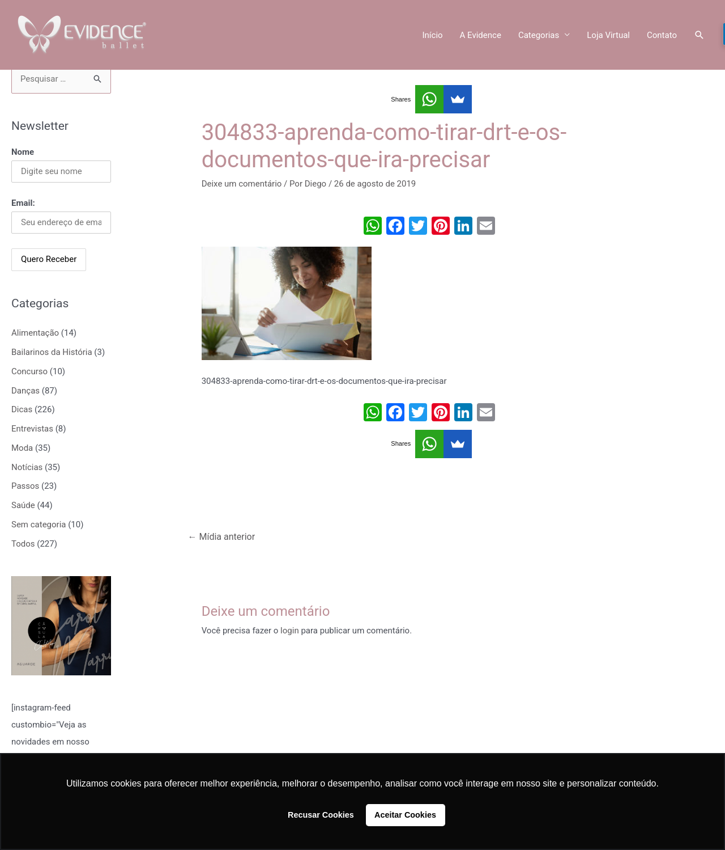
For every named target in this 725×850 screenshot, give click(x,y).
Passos (25, 486)
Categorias (538, 35)
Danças (25, 391)
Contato (662, 35)
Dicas (21, 409)
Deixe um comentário (242, 184)
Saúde (23, 505)
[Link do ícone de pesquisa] (699, 35)
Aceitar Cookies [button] (405, 814)
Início (432, 35)
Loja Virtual (608, 35)
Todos (23, 544)
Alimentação (35, 333)
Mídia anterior (221, 536)
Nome (22, 152)
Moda (22, 448)
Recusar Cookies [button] (321, 814)
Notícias (26, 467)
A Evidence (480, 35)
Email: (23, 203)
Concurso (29, 371)
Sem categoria (38, 524)
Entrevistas (32, 429)
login (289, 630)
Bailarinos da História (51, 352)
